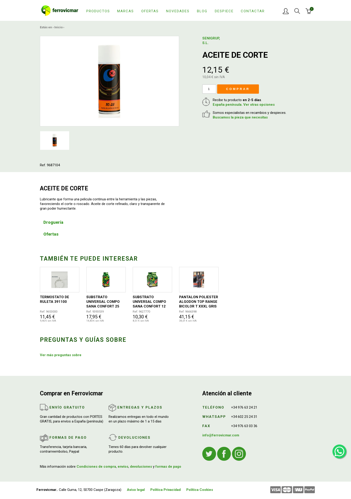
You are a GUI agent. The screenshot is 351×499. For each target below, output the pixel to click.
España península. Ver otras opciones (244, 104)
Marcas (125, 11)
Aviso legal (136, 490)
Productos (98, 11)
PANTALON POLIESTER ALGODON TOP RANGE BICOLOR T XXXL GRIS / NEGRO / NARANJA (198, 302)
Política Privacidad (165, 490)
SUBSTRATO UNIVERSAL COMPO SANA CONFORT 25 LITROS (103, 302)
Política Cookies (199, 490)
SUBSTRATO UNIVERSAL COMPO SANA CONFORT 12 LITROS (149, 302)
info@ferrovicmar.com (220, 435)
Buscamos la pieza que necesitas (240, 117)
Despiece (224, 11)
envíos (123, 466)
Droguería (53, 222)
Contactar (253, 11)
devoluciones (141, 466)
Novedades (178, 11)
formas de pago (168, 466)
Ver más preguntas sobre (60, 355)
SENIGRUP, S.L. (211, 40)
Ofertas (150, 11)
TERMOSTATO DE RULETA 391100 (54, 299)
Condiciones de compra (96, 466)
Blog (202, 11)
